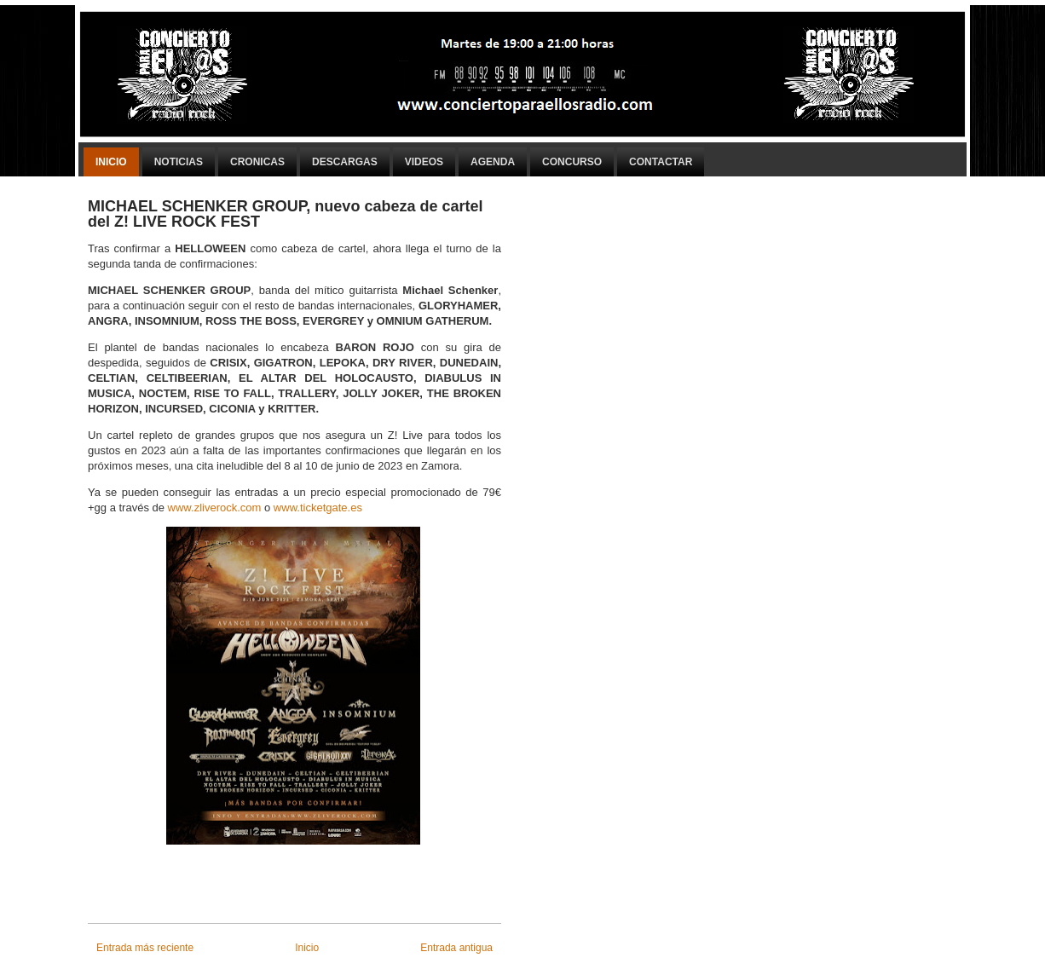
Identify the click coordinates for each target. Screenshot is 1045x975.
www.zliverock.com (215, 507)
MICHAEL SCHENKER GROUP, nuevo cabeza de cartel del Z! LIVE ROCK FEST (285, 214)
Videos (424, 162)
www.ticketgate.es (318, 507)
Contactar (660, 162)
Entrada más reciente (144, 948)
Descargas (345, 162)
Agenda (493, 162)
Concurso (572, 162)
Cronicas (257, 162)
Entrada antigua (456, 948)
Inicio (111, 162)
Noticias (178, 162)
